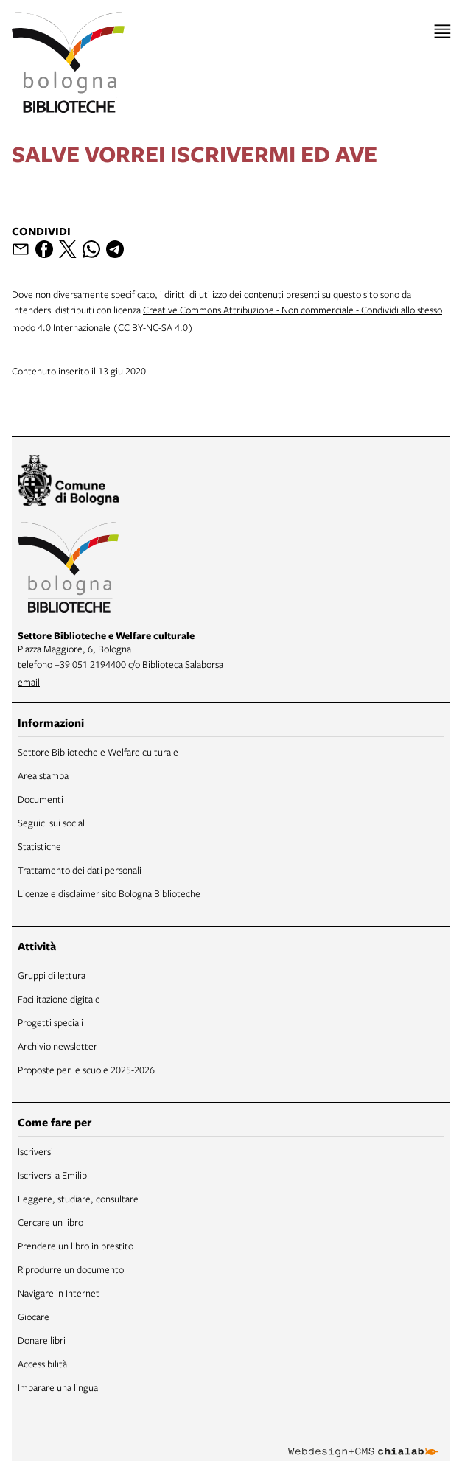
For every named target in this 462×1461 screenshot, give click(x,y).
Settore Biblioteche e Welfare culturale (98, 752)
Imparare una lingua (58, 1387)
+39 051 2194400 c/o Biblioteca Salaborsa (139, 664)
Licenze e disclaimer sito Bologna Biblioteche (109, 893)
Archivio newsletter (57, 1046)
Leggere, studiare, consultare (78, 1198)
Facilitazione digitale (59, 998)
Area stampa (43, 775)
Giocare (33, 1316)
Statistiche (39, 846)
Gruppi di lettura (51, 975)
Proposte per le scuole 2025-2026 (86, 1069)
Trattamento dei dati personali (79, 869)
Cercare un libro (50, 1222)
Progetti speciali (50, 1022)
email (29, 681)
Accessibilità (42, 1363)
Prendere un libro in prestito (75, 1245)
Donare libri (42, 1340)
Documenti (40, 799)
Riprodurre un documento (71, 1269)
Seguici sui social (51, 822)
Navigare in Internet (58, 1293)
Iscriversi (35, 1151)
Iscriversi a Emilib (52, 1175)
